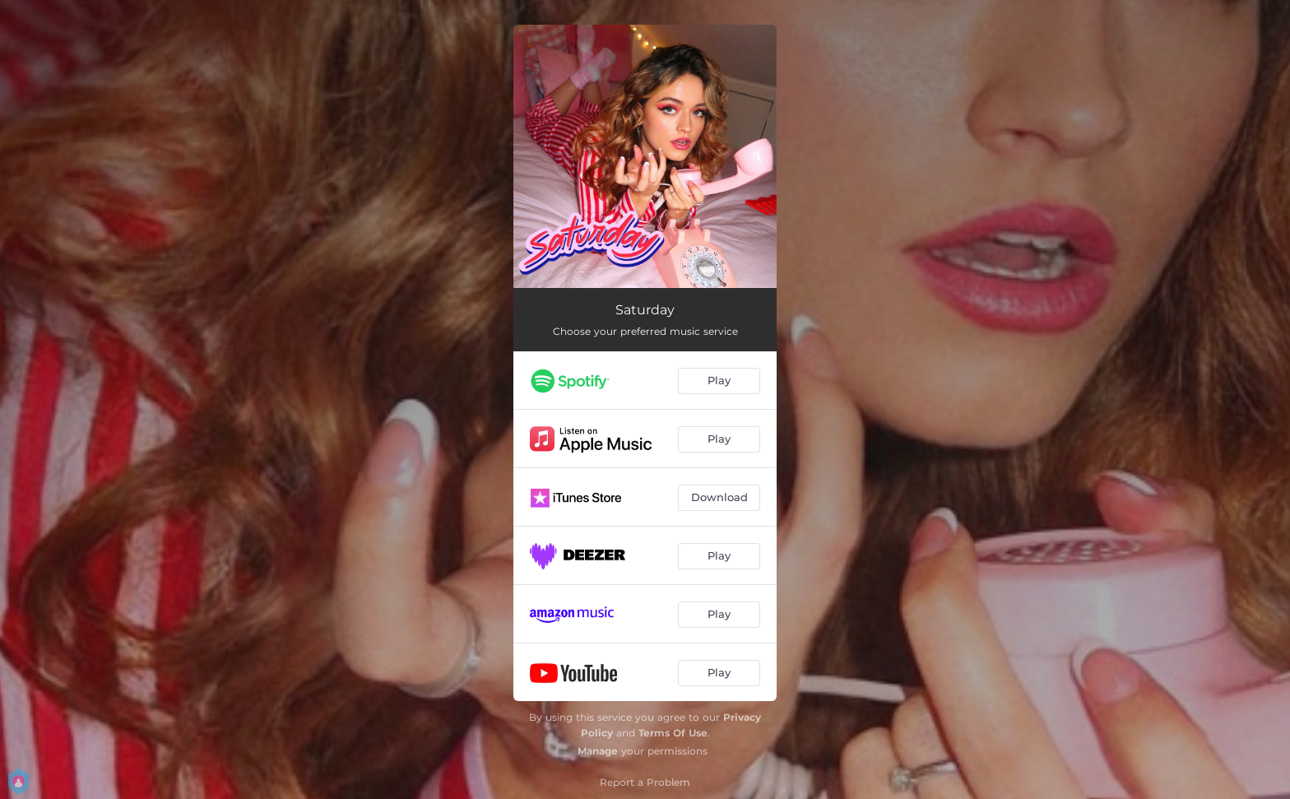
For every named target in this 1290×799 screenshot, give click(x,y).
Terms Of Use (673, 733)
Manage (598, 751)
